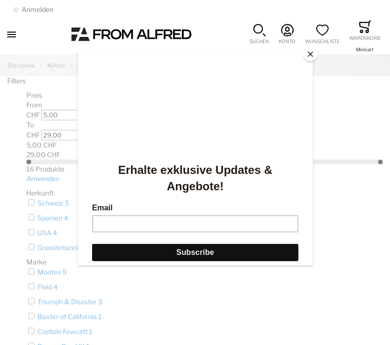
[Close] (310, 54)
